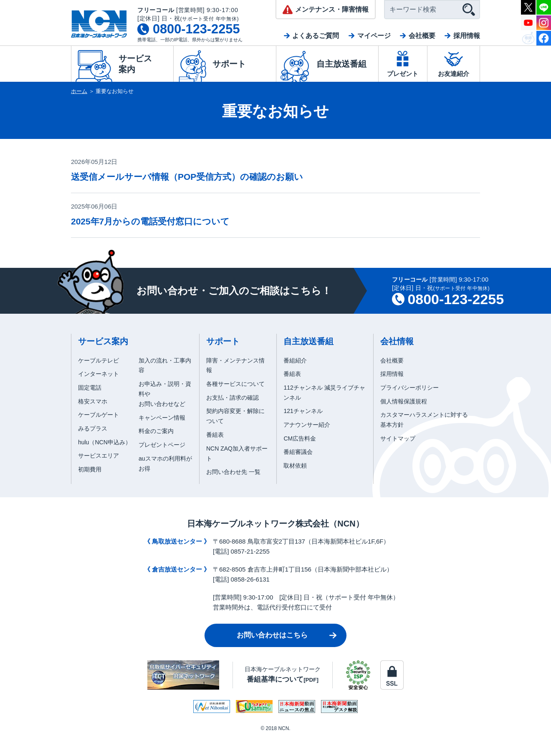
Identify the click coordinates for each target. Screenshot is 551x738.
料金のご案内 (156, 431)
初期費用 (89, 469)
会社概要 (422, 35)
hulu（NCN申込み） (104, 442)
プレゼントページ (162, 444)
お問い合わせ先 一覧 (233, 471)
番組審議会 (298, 451)
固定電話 (89, 387)
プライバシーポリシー (409, 387)
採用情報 (466, 35)
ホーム (79, 91)
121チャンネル (302, 411)
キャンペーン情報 (162, 417)
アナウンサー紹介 (306, 424)
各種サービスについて (235, 383)
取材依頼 (295, 465)
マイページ (374, 35)
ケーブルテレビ (98, 360)
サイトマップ (397, 438)
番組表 (215, 434)
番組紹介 (295, 360)
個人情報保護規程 (403, 401)
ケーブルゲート (98, 414)
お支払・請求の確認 (232, 397)
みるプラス (92, 428)
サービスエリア (98, 455)
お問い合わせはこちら (272, 635)
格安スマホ (92, 401)
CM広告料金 (299, 438)
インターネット (98, 373)
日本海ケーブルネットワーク (283, 674)
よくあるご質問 (315, 35)
